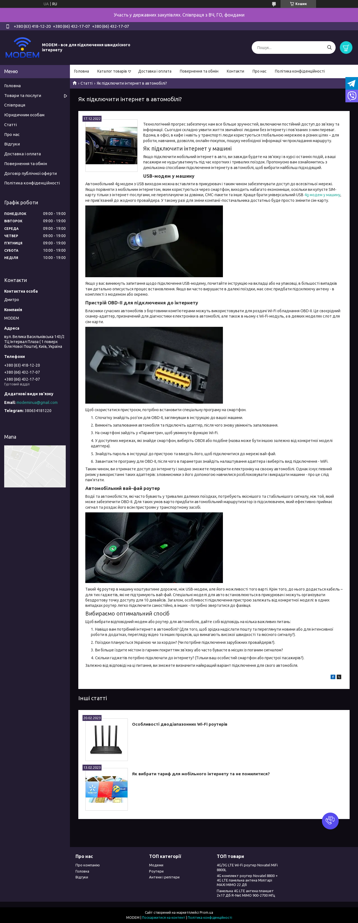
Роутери (156, 871)
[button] (330, 821)
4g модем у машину (322, 195)
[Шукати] (329, 47)
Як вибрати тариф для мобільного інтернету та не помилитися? (201, 773)
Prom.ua (206, 912)
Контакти (235, 71)
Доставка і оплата (154, 71)
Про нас (260, 71)
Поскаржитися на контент (163, 917)
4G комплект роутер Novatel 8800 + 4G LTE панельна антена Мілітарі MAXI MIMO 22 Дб (247, 880)
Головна (81, 71)
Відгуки (12, 144)
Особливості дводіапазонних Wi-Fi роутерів (179, 724)
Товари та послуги (22, 95)
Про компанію (88, 865)
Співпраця (14, 105)
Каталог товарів (112, 71)
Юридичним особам (24, 114)
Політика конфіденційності (300, 71)
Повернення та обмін (199, 71)
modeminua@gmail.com (37, 402)
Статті (87, 83)
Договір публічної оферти (30, 173)
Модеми (156, 865)
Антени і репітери (164, 877)
